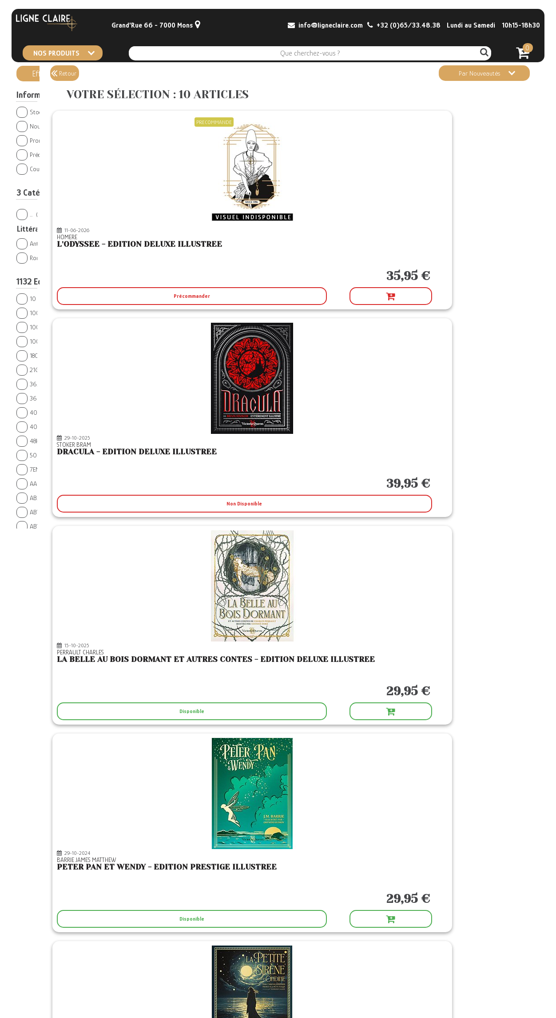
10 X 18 (42, 298)
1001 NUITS (48, 327)
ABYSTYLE (44, 526)
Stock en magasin (46, 112)
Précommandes (42, 154)
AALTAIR (39, 483)
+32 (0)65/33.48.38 (404, 25)
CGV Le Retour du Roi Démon (229, 982)
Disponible (448, 296)
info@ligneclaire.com (325, 25)
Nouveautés (38, 126)
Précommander (189, 296)
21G (34, 369)
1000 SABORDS (50, 313)
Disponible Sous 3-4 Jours (448, 711)
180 (35, 355)
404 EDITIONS (51, 426)
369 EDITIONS (48, 398)
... (30, 214)
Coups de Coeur (43, 168)
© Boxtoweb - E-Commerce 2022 (498, 999)
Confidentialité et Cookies (224, 1000)
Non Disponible (335, 296)
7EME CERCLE (44, 469)
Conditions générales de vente (229, 973)
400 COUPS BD (49, 412)
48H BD (40, 441)
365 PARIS (45, 384)
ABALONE (41, 497)
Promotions (38, 140)
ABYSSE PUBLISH (52, 512)
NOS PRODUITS (64, 52)
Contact (27, 973)
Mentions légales (215, 991)
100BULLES (44, 341)
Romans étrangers (52, 257)
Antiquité (40, 243)
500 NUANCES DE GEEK (60, 455)
